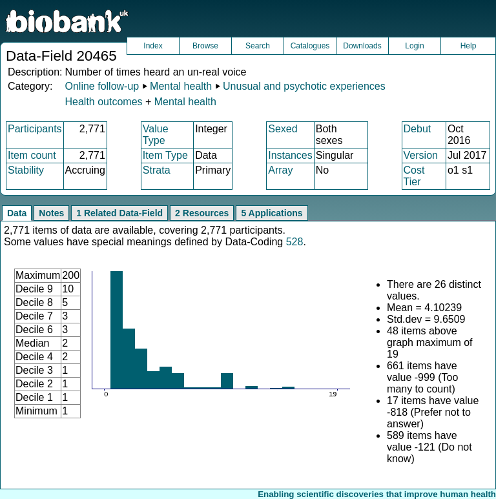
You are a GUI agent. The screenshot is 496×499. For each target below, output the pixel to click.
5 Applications (271, 213)
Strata (156, 170)
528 (295, 241)
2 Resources (202, 213)
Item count (32, 155)
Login (414, 45)
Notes (51, 213)
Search (257, 45)
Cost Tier (414, 176)
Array (280, 170)
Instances (290, 155)
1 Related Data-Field (119, 213)
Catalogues (310, 45)
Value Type (156, 134)
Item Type (165, 155)
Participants (35, 128)
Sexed (282, 128)
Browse (205, 45)
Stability (26, 170)
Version (421, 155)
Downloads (362, 45)
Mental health (181, 86)
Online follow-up (102, 86)
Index (152, 45)
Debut (417, 128)
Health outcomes (103, 101)
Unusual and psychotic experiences (304, 86)
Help (468, 45)
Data (16, 213)
